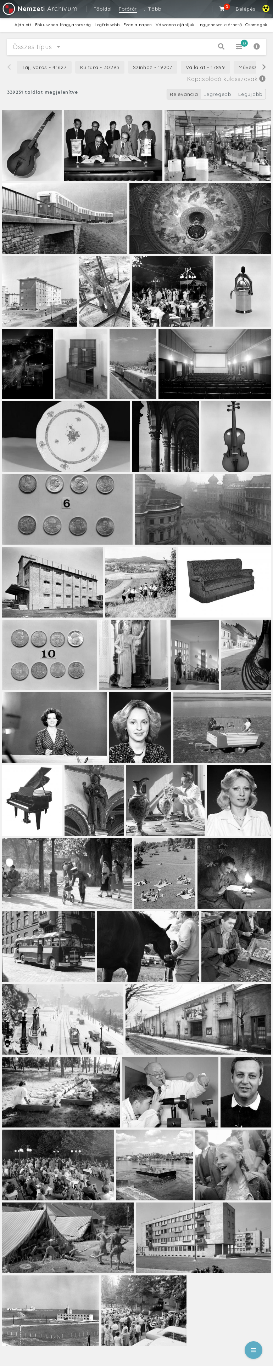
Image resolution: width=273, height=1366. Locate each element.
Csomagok (256, 24)
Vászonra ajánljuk (175, 24)
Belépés (245, 9)
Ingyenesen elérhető (220, 24)
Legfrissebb (107, 24)
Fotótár (128, 9)
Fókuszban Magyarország (63, 24)
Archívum (39, 8)
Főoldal (103, 9)
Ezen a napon (137, 24)
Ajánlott (23, 24)
